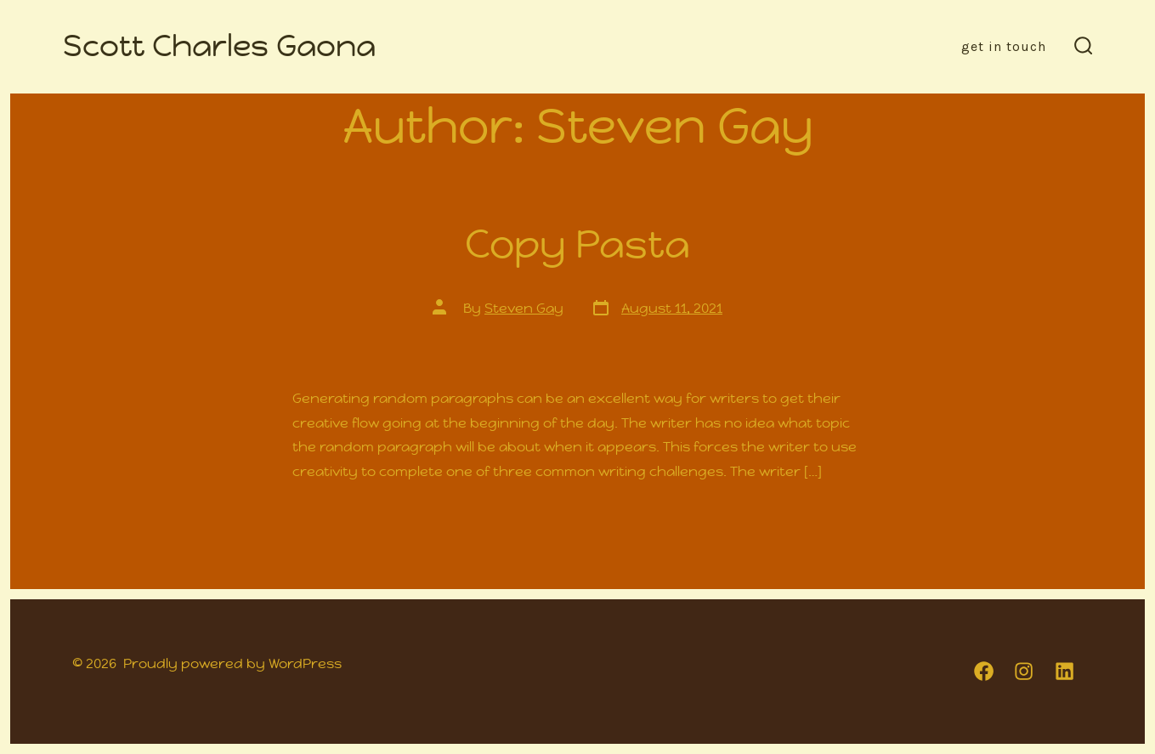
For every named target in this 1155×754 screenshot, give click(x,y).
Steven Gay (523, 308)
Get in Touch (1003, 46)
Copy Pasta (577, 244)
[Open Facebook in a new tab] (983, 671)
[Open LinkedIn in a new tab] (1064, 671)
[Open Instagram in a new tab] (1023, 671)
